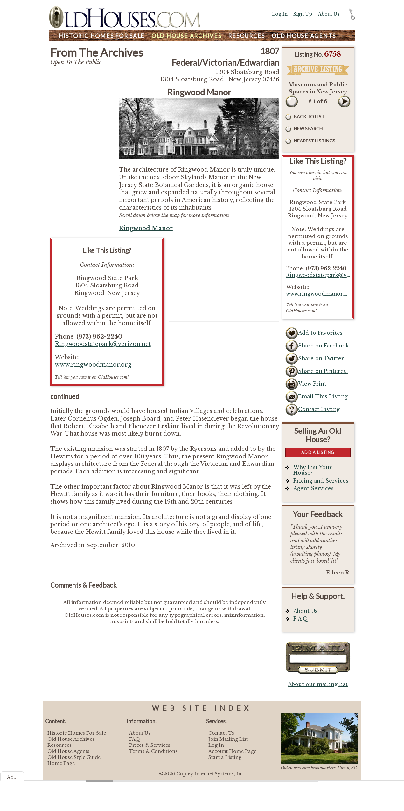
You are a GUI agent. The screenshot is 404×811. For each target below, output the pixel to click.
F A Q (300, 619)
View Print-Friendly (313, 385)
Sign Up (302, 14)
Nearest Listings (314, 140)
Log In (280, 14)
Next (344, 101)
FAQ (134, 739)
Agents (304, 35)
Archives (186, 35)
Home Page (61, 763)
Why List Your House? (312, 470)
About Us (328, 14)
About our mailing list (318, 684)
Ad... (12, 777)
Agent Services (313, 488)
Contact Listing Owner (319, 411)
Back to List (309, 116)
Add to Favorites (320, 333)
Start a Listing (224, 757)
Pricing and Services (320, 481)
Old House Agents (68, 751)
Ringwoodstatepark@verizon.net (103, 343)
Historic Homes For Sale (76, 733)
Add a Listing (317, 452)
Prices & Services (149, 745)
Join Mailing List (228, 739)
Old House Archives (70, 739)
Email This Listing (323, 397)
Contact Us (221, 733)
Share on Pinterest (323, 371)
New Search (308, 128)
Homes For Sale (102, 35)
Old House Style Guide (74, 757)
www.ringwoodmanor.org (93, 364)
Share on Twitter (321, 358)
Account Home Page (232, 751)
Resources (246, 35)
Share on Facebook (323, 346)
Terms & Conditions (153, 751)
